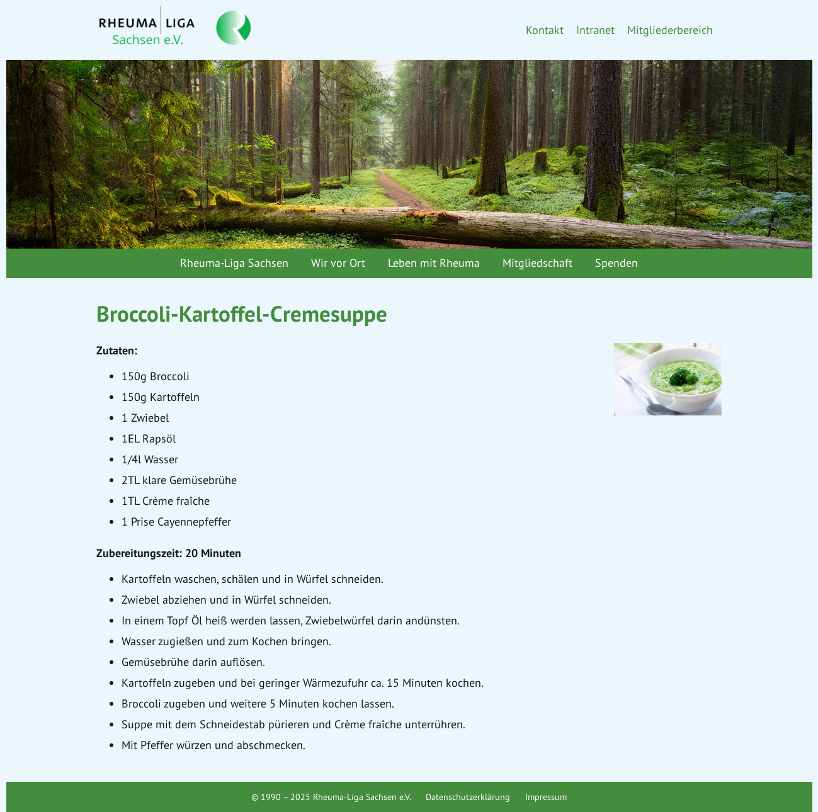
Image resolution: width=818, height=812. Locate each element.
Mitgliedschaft (537, 263)
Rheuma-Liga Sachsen (234, 263)
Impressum (546, 797)
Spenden (616, 263)
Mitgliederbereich (670, 30)
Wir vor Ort (338, 263)
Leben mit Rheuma (434, 263)
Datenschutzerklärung (468, 797)
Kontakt (545, 30)
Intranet (595, 30)
